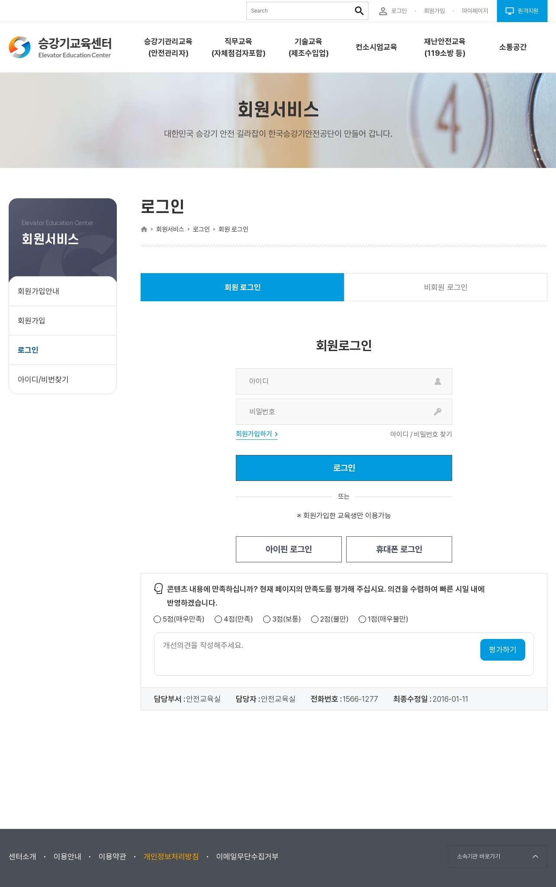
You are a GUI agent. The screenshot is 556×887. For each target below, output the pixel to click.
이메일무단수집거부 (247, 856)
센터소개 (22, 856)
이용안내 (67, 856)
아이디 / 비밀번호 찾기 (421, 434)
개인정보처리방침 (171, 856)
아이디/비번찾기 (43, 379)
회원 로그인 (243, 292)
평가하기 (503, 649)
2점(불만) (334, 619)
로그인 (28, 350)
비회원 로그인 (446, 287)
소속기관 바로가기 (478, 856)
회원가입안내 (38, 291)
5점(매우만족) (184, 619)
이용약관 (112, 856)
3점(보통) (286, 619)
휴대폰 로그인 (399, 549)
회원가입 (31, 320)
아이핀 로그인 (289, 549)
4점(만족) (238, 619)
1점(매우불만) (388, 619)
